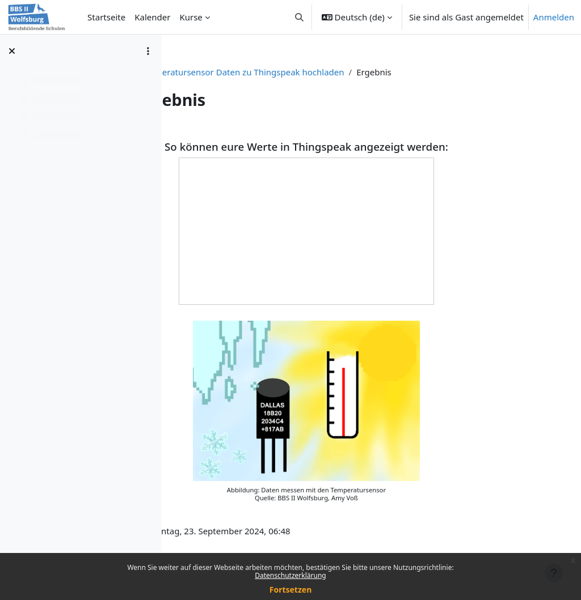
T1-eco (233, 72)
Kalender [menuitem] (152, 17)
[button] (299, 17)
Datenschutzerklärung (290, 575)
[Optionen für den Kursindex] (148, 51)
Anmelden (553, 17)
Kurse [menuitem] (190, 17)
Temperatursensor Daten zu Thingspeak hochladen (360, 72)
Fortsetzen (291, 589)
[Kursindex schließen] (12, 51)
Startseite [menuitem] (106, 17)
